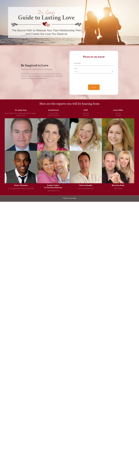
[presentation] (88, 79)
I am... (76, 68)
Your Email (77, 63)
